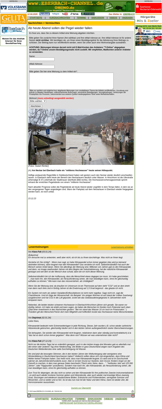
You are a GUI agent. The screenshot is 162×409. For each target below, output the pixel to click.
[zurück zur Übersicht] (81, 388)
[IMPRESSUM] (66, 403)
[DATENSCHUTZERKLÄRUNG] (88, 403)
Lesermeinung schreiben (122, 247)
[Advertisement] (81, 223)
